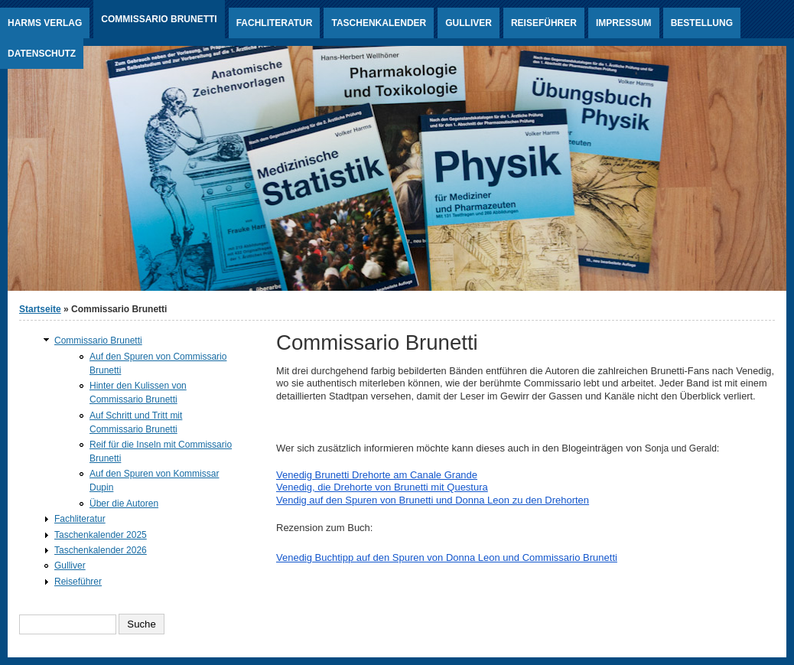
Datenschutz (42, 53)
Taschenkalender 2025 (100, 535)
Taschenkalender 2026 (100, 550)
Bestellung (702, 23)
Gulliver (468, 23)
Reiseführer (544, 23)
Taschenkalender (378, 23)
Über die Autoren (123, 503)
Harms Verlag (45, 23)
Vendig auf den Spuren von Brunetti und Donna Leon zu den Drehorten (432, 500)
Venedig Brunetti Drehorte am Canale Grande (376, 475)
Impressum (624, 23)
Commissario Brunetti (158, 19)
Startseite (40, 309)
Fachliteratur (274, 23)
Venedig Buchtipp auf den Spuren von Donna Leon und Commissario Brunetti (446, 557)
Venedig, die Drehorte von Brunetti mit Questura (382, 487)
